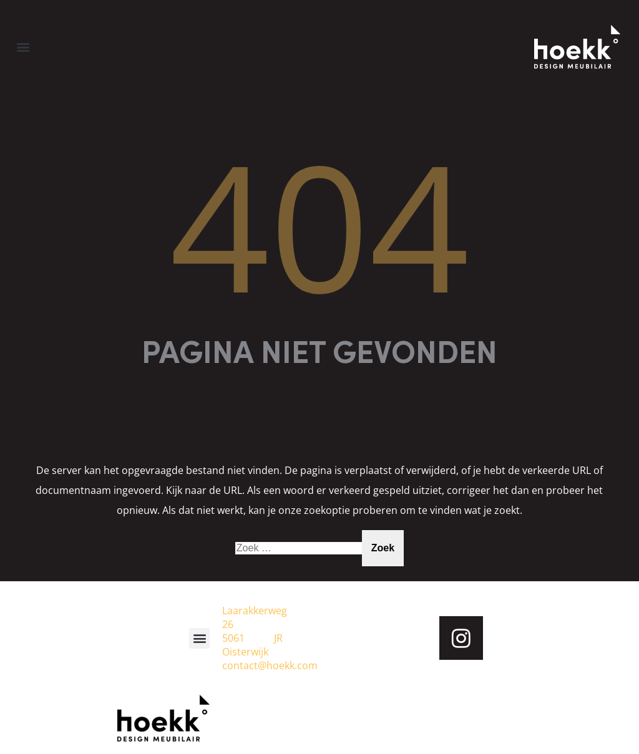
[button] (22, 46)
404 (319, 225)
